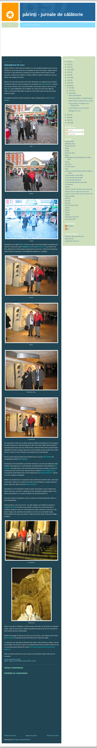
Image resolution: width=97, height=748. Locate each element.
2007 (69, 115)
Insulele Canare (70, 166)
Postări (69, 130)
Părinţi (67, 229)
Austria (67, 150)
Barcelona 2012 (70, 153)
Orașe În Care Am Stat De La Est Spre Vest (78, 189)
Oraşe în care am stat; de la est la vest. (77, 191)
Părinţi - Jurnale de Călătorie (52, 14)
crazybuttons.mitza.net (72, 241)
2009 (69, 83)
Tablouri (67, 210)
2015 (69, 69)
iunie (70, 90)
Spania (67, 207)
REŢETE (68, 198)
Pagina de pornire (31, 735)
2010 (69, 80)
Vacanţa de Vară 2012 (72, 217)
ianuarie (71, 93)
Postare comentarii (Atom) (21, 739)
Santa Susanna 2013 (71, 205)
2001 (69, 122)
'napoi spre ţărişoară (74, 95)
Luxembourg (69, 184)
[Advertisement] (48, 42)
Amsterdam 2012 (70, 146)
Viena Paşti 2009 (70, 219)
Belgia (67, 155)
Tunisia (67, 212)
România (68, 203)
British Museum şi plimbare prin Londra (80, 101)
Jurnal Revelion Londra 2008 (21, 661)
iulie (70, 88)
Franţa (67, 162)
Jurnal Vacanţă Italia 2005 (73, 180)
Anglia (11, 661)
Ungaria (67, 214)
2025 (69, 61)
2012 (69, 77)
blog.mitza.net (69, 238)
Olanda (67, 187)
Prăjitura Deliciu (70, 196)
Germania (68, 164)
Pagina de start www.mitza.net (74, 236)
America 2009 (69, 141)
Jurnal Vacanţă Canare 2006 (74, 177)
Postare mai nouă (10, 735)
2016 (69, 67)
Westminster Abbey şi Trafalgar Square (80, 98)
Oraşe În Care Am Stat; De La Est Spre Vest (78, 193)
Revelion (33, 661)
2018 (69, 64)
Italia (66, 169)
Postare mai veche (53, 735)
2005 (69, 120)
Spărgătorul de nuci (14, 65)
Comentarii (70, 134)
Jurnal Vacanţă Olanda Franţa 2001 (76, 182)
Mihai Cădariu (69, 226)
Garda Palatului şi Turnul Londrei (78, 108)
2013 (69, 75)
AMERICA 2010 (70, 144)
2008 (69, 85)
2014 (69, 72)
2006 (69, 117)
